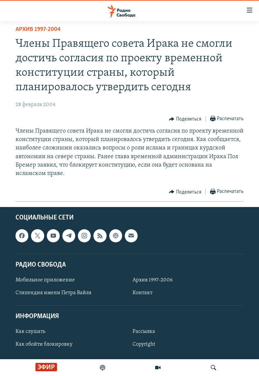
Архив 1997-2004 (38, 29)
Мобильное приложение (45, 280)
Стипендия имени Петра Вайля (53, 293)
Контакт (142, 293)
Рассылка (144, 332)
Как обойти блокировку (44, 344)
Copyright (144, 344)
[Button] (185, 119)
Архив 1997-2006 (153, 280)
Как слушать (30, 332)
